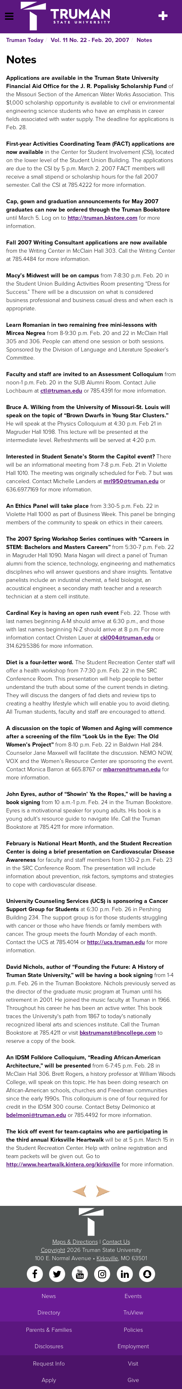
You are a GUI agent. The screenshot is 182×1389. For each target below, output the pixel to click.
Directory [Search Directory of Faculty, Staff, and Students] (49, 1312)
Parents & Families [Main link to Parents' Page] (49, 1329)
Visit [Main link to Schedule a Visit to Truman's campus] (133, 1363)
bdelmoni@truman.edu (36, 1115)
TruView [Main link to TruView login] (133, 1312)
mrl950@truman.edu (131, 481)
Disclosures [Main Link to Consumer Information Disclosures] (49, 1346)
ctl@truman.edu (61, 390)
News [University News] (49, 1296)
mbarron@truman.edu (132, 769)
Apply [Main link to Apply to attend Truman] (49, 1380)
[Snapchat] (147, 1274)
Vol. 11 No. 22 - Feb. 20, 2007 (90, 40)
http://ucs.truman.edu (116, 942)
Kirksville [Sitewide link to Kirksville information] (107, 1258)
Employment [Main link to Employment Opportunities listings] (133, 1346)
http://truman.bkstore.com (102, 217)
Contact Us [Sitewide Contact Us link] (116, 1241)
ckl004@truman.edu (127, 637)
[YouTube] (80, 1274)
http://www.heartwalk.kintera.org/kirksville (63, 1164)
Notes (144, 40)
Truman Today (24, 40)
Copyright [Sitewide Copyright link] (53, 1250)
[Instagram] (103, 1274)
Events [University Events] (133, 1296)
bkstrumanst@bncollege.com (118, 1032)
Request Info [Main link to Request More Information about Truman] (49, 1363)
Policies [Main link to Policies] (133, 1329)
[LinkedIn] (125, 1274)
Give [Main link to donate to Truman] (133, 1380)
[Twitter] (58, 1274)
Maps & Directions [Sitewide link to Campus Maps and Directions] (75, 1241)
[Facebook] (35, 1274)
